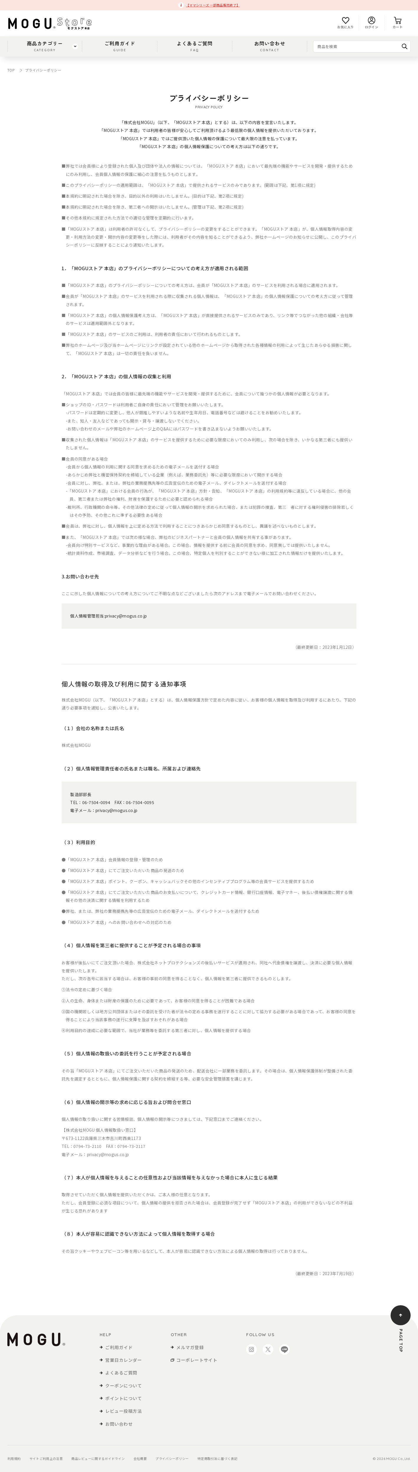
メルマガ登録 (190, 1347)
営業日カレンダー (123, 1360)
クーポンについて (123, 1385)
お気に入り (345, 22)
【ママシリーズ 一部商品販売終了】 (213, 5)
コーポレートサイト (196, 1360)
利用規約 (14, 1458)
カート (398, 22)
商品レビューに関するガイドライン (98, 1458)
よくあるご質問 (195, 46)
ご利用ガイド (119, 46)
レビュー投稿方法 (123, 1411)
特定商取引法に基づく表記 (218, 1458)
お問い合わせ (269, 46)
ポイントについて (123, 1398)
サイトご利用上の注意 (46, 1458)
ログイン (371, 22)
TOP (11, 69)
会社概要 (140, 1458)
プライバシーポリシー (172, 1458)
